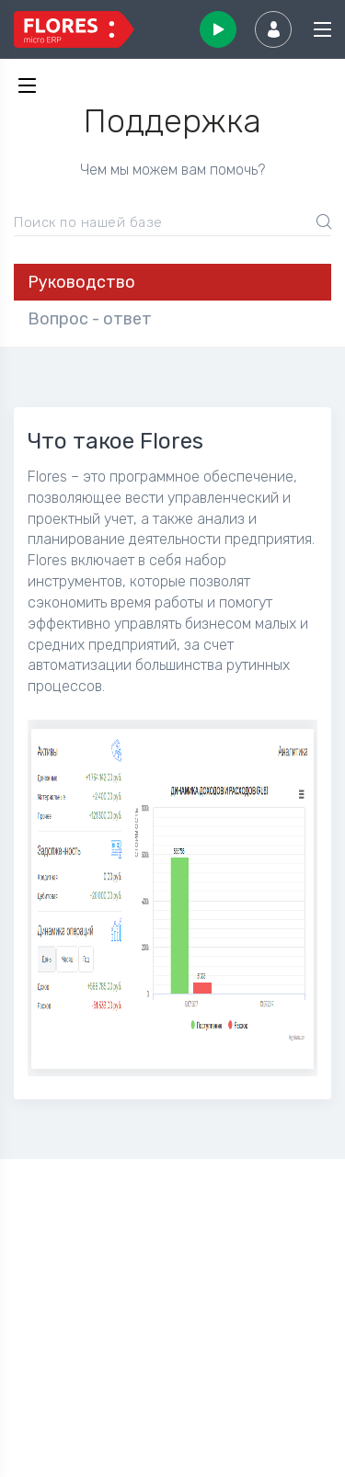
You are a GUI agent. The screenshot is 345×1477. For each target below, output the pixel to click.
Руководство (81, 282)
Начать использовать (218, 29)
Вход (273, 29)
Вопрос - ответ (90, 319)
